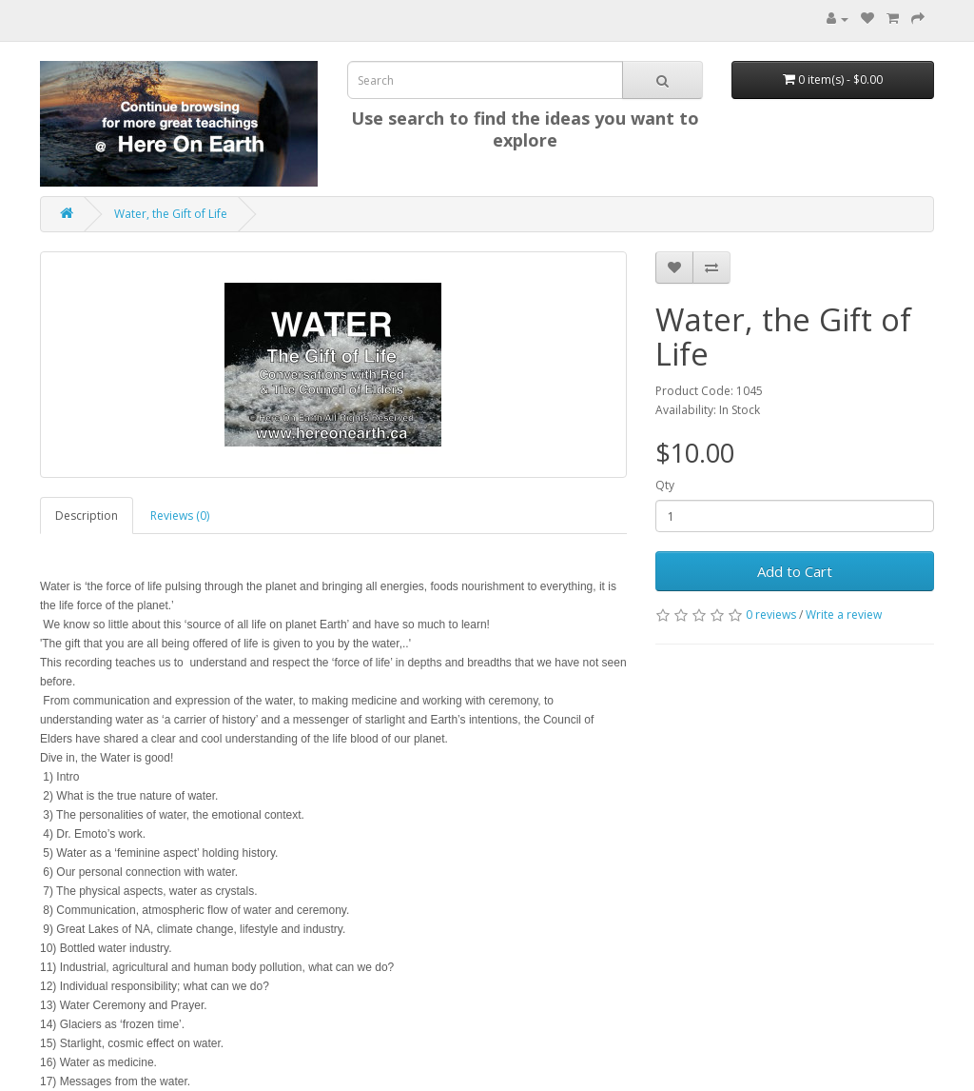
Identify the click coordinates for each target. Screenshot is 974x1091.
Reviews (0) (179, 515)
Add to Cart (794, 571)
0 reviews (771, 614)
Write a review (844, 614)
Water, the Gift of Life (170, 214)
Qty (664, 485)
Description (86, 515)
